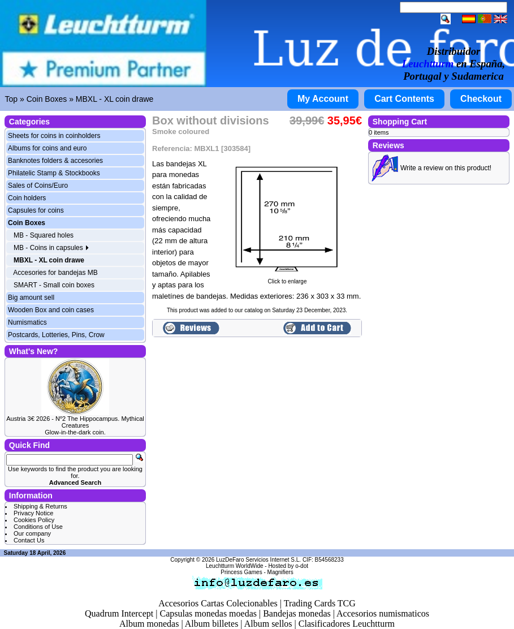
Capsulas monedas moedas (208, 613)
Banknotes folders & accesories (55, 161)
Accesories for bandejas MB (55, 273)
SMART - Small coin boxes (54, 285)
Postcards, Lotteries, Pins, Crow (56, 335)
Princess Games (241, 572)
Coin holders (27, 198)
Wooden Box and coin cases (51, 310)
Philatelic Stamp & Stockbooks (54, 173)
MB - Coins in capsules (51, 248)
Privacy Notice (33, 513)
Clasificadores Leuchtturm (347, 623)
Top (11, 99)
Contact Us (29, 540)
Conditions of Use (38, 526)
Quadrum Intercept (119, 613)
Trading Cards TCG (320, 603)
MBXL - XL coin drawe (114, 99)
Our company (32, 533)
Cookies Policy (34, 519)
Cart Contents (404, 99)
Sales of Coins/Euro (38, 185)
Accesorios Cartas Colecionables (218, 603)
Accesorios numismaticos (382, 613)
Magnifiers (280, 572)
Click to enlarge (287, 279)
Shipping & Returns (40, 506)
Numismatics (27, 322)
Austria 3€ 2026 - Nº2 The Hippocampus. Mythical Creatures (75, 422)
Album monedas (149, 623)
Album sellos (268, 623)
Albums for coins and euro (47, 148)
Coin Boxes (47, 99)
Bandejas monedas (297, 613)
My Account (322, 99)
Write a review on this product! (445, 168)
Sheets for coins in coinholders (54, 136)
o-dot (301, 566)
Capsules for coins (36, 210)
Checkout (481, 99)
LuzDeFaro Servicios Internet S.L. (258, 560)
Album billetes (212, 623)
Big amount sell (31, 297)
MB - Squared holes (44, 235)
